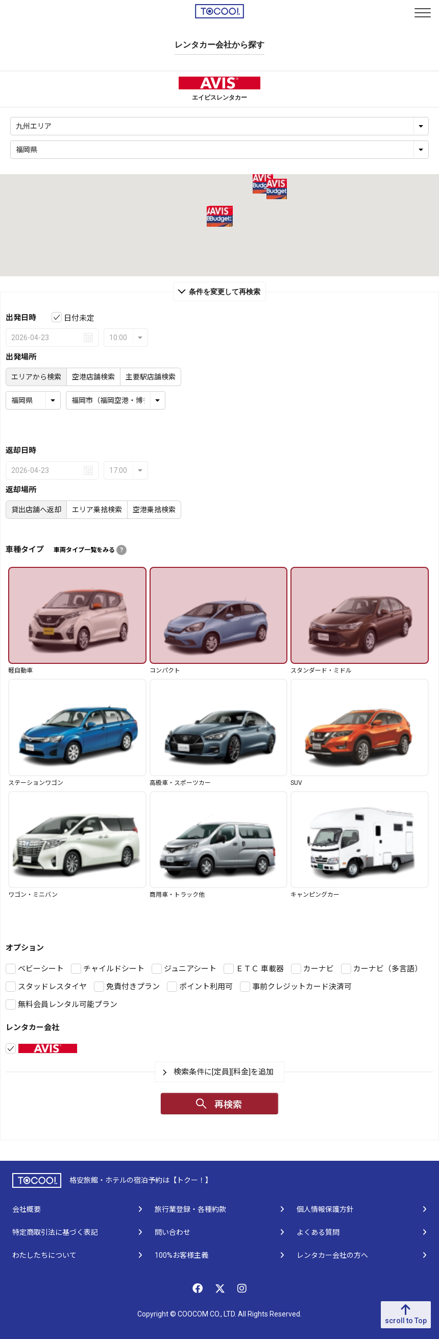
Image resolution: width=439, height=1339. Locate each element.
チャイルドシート (113, 968)
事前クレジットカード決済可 (302, 986)
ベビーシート (41, 968)
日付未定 (79, 318)
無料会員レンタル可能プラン (67, 1004)
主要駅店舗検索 (151, 377)
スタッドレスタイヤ (52, 986)
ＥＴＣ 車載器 (260, 968)
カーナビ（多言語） (387, 968)
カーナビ (318, 968)
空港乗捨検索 (154, 510)
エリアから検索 (36, 377)
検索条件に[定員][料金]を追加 (224, 1072)
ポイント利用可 (206, 986)
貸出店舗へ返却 (36, 510)
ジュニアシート (190, 968)
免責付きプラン (133, 986)
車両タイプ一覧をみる (90, 550)
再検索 (228, 1104)
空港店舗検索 (93, 377)
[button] (263, 183)
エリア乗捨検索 (97, 510)
